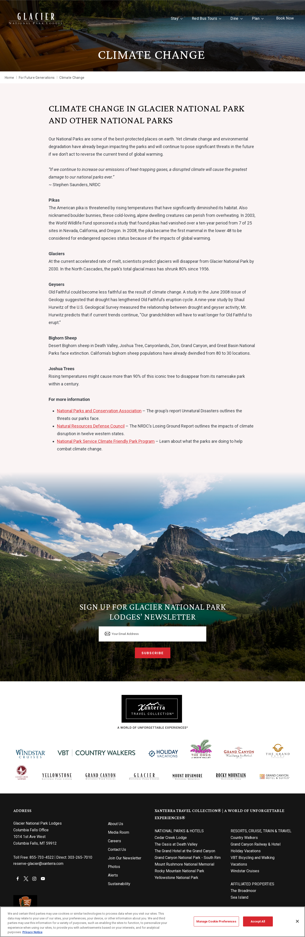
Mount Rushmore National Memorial (184, 864)
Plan (251, 18)
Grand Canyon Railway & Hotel (255, 844)
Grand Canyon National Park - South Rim (188, 857)
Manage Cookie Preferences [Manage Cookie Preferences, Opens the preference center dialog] (216, 921)
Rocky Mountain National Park (179, 871)
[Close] (297, 921)
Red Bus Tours (200, 18)
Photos (114, 866)
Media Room (118, 832)
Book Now (281, 18)
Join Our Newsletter (124, 858)
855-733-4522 (42, 857)
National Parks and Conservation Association (99, 410)
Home (9, 78)
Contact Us (117, 849)
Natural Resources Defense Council (91, 426)
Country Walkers (244, 837)
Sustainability (119, 884)
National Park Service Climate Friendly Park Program (106, 441)
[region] (152, 922)
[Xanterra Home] (40, 18)
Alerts (113, 875)
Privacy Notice (32, 932)
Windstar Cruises (245, 871)
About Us (115, 824)
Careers (114, 841)
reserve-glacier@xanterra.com (38, 863)
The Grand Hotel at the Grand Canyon (185, 851)
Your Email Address (130, 632)
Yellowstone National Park (176, 877)
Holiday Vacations (246, 851)
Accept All (258, 921)
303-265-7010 (80, 857)
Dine (230, 18)
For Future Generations (37, 78)
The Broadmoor (243, 890)
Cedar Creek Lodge (171, 837)
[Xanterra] (152, 711)
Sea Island (239, 897)
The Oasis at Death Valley (176, 844)
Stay (170, 18)
